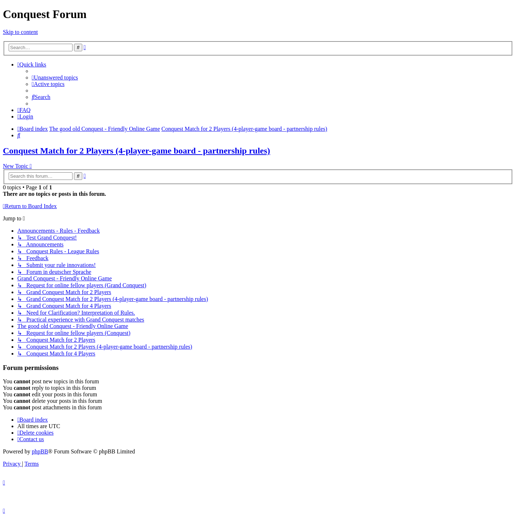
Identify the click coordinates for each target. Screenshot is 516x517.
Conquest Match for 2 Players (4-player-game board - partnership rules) (136, 150)
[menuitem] (55, 77)
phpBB (40, 451)
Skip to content (20, 32)
